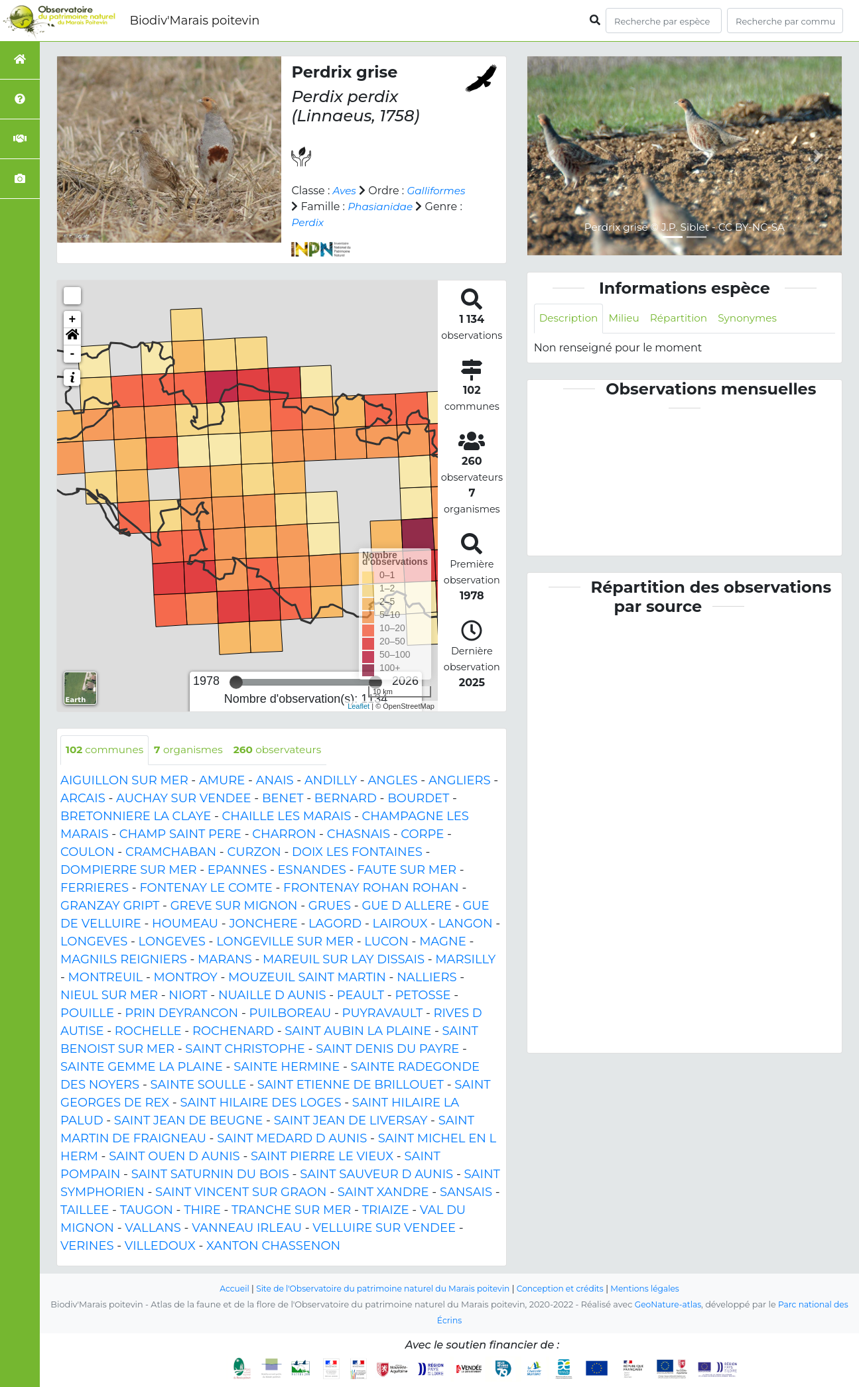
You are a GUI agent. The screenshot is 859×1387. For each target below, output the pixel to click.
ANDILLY (330, 781)
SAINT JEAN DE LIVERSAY (351, 1121)
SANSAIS (466, 1192)
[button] (72, 336)
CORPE (422, 834)
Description (570, 318)
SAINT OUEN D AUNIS (174, 1157)
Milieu (628, 318)
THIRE (202, 1210)
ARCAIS (82, 799)
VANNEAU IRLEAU (247, 1228)
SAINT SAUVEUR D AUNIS (376, 1175)
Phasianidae (325, 222)
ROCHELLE (148, 1031)
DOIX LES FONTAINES (357, 852)
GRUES (329, 906)
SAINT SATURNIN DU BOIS (210, 1175)
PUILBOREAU (290, 1013)
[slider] (236, 682)
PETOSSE (422, 996)
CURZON (254, 852)
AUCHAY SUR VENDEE (183, 799)
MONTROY (186, 978)
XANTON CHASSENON (273, 1246)
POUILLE (87, 1013)
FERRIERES (94, 888)
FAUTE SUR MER (406, 870)
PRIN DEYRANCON (181, 1013)
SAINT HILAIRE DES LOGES (260, 1103)
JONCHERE (263, 924)
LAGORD (335, 924)
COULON (87, 852)
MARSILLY (465, 960)
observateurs (286, 750)
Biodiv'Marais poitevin (194, 20)
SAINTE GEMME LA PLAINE (141, 1067)
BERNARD (345, 799)
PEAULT (360, 996)
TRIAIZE (385, 1210)
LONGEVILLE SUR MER (285, 942)
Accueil (225, 1289)
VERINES (87, 1246)
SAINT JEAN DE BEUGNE (188, 1121)
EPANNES (237, 870)
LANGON (465, 924)
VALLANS (153, 1228)
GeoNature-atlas (666, 1304)
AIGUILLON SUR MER (124, 781)
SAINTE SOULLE (199, 1085)
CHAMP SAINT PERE (180, 834)
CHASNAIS (358, 834)
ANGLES (392, 781)
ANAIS (275, 781)
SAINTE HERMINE (286, 1067)
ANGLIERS (460, 781)
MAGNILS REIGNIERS (123, 960)
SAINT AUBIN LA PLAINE (358, 1031)
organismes (194, 750)
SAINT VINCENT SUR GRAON (240, 1192)
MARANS (225, 960)
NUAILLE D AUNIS (272, 996)
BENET (283, 799)
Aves (345, 190)
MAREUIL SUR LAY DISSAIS (344, 960)
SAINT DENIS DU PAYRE (387, 1049)
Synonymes (756, 318)
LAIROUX (400, 924)
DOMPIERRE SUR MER (128, 870)
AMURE (222, 781)
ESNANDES (312, 870)
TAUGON (146, 1210)
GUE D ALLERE (407, 906)
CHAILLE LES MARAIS (287, 817)
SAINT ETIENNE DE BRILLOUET (350, 1085)
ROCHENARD (233, 1031)
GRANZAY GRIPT (109, 906)
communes (106, 750)
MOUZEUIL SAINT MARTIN (307, 978)
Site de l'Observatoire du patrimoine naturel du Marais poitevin (380, 1289)
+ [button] (72, 320)
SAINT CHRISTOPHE (245, 1049)
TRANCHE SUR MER (291, 1210)
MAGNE (442, 942)
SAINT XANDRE (383, 1192)
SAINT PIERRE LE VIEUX (322, 1157)
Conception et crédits (564, 1289)
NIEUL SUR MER (109, 996)
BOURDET (418, 799)
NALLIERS (426, 978)
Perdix (429, 222)
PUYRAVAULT (382, 1013)
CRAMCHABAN (170, 852)
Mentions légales (653, 1289)
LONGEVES (93, 942)
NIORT (187, 996)
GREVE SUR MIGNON (234, 906)
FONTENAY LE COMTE (205, 888)
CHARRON (284, 834)
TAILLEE (84, 1210)
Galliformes (321, 206)
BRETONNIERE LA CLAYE (135, 817)
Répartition (684, 318)
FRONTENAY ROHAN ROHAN (371, 888)
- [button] (72, 354)
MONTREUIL (105, 978)
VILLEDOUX (160, 1246)
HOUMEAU (185, 924)
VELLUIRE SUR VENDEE (384, 1228)
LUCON (386, 942)
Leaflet (358, 706)
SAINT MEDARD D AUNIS (292, 1139)
